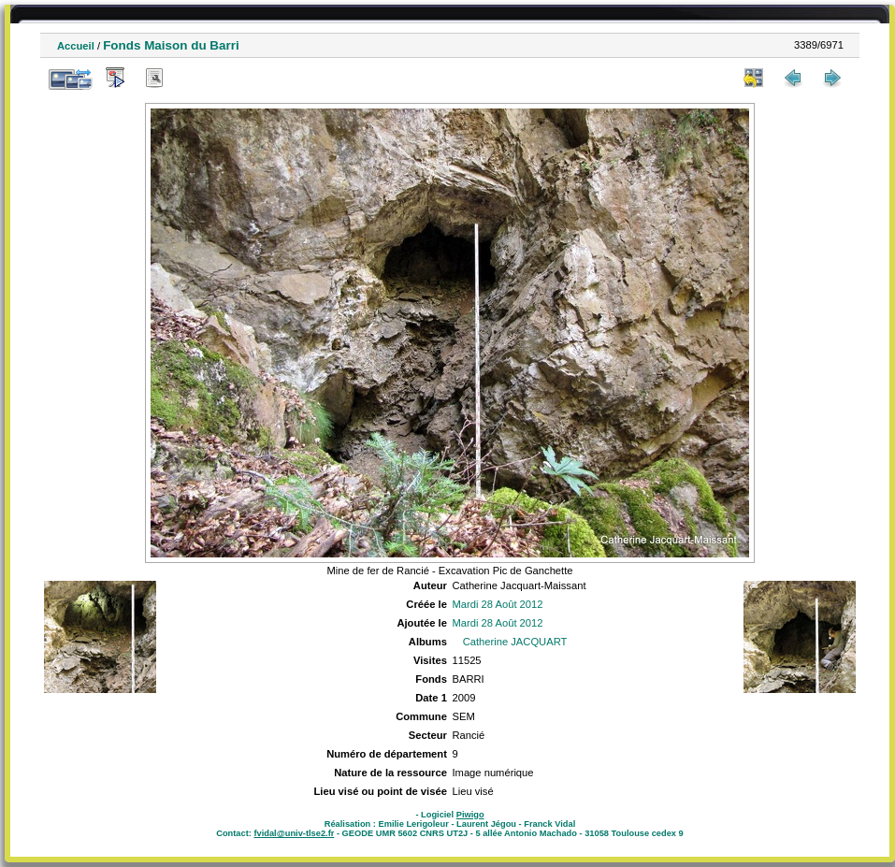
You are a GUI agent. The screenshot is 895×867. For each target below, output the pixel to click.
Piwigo (470, 814)
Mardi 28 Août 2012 (497, 604)
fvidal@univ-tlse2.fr (293, 833)
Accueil (75, 45)
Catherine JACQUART (515, 641)
